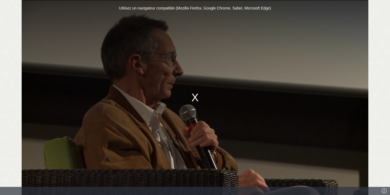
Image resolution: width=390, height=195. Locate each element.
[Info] (384, 191)
